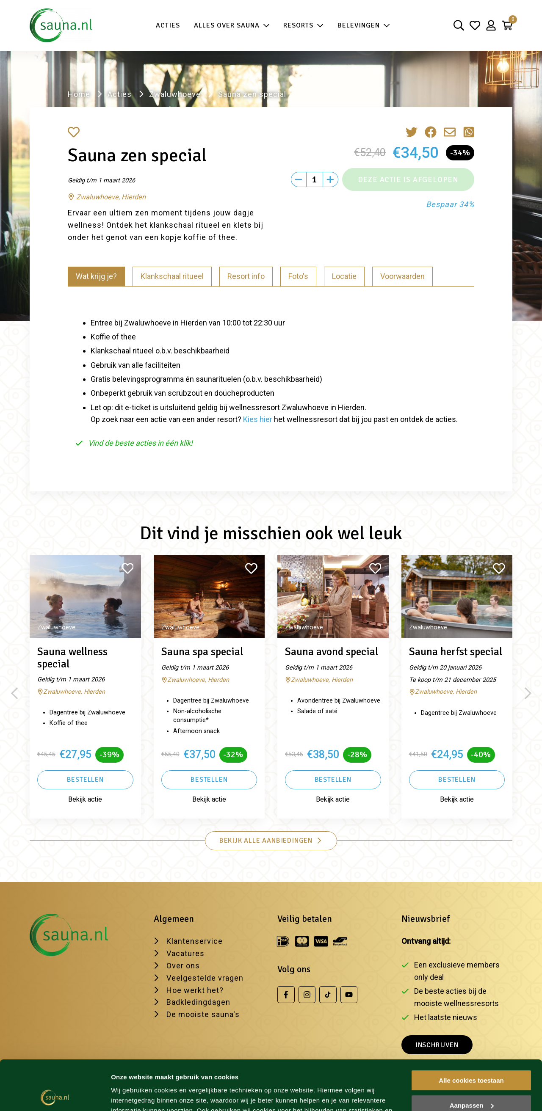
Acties (168, 25)
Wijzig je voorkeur (138, 1094)
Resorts (303, 25)
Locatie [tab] (344, 276)
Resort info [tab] (246, 276)
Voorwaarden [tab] (402, 276)
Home (79, 94)
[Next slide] (528, 693)
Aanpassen (472, 1055)
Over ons (183, 965)
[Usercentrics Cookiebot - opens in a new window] (55, 1094)
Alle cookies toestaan (471, 1030)
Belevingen (363, 25)
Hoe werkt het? (195, 990)
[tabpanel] (271, 379)
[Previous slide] (14, 693)
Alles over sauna (232, 25)
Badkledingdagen (198, 1002)
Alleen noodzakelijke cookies (471, 1080)
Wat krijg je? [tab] (96, 276)
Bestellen (85, 779)
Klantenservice (194, 941)
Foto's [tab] (298, 276)
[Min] (298, 179)
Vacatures (185, 953)
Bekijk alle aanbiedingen (271, 840)
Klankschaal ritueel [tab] (172, 276)
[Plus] (330, 179)
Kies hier (257, 419)
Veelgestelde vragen (204, 977)
